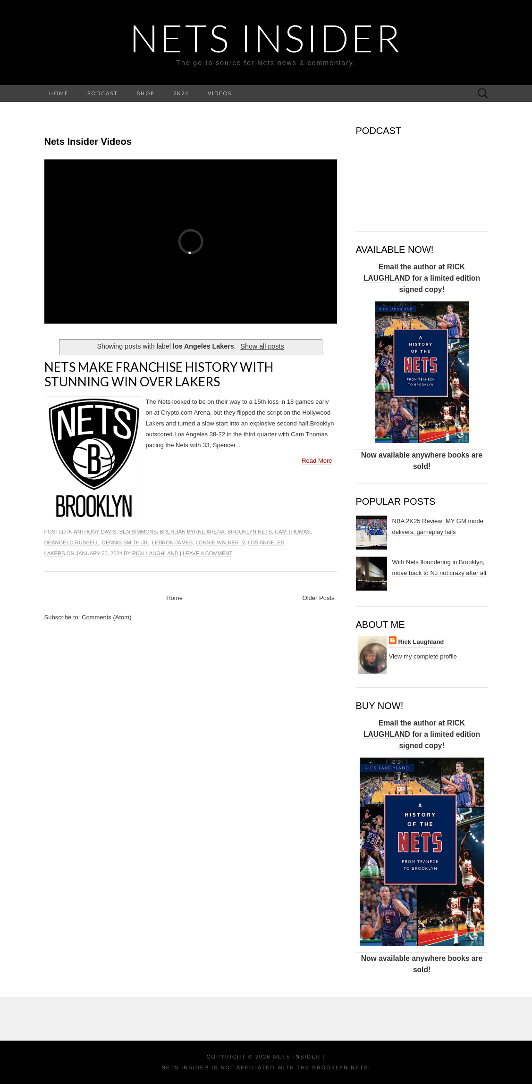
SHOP (145, 93)
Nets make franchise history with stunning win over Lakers (158, 374)
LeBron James (172, 542)
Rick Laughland (155, 553)
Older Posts (319, 597)
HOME (58, 93)
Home (174, 597)
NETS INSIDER (266, 37)
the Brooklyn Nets (332, 1067)
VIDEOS (220, 93)
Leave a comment (207, 553)
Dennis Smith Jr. (125, 542)
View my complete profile (423, 656)
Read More (317, 460)
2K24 (181, 93)
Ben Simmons (138, 531)
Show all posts (262, 346)
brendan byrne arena (192, 531)
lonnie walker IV (220, 542)
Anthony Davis (95, 531)
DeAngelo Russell (71, 542)
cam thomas (293, 531)
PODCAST (102, 93)
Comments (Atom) (106, 617)
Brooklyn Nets (250, 531)
